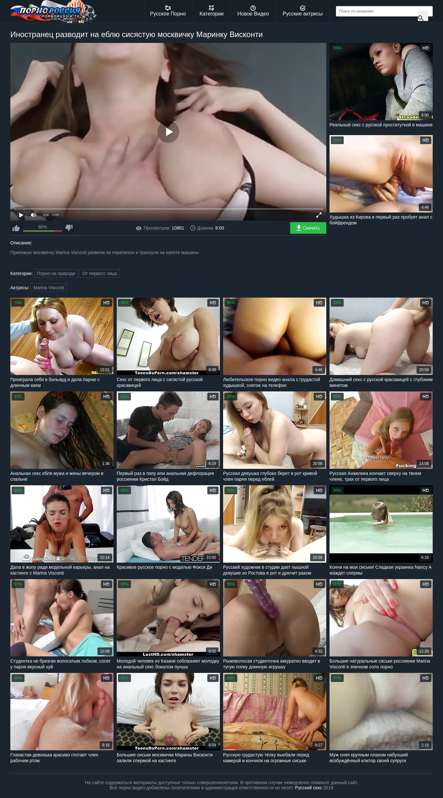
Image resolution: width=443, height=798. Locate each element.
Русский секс (308, 787)
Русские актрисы (302, 10)
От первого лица (99, 273)
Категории (212, 10)
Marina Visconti (48, 287)
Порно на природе (56, 273)
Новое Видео (253, 10)
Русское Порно (168, 10)
